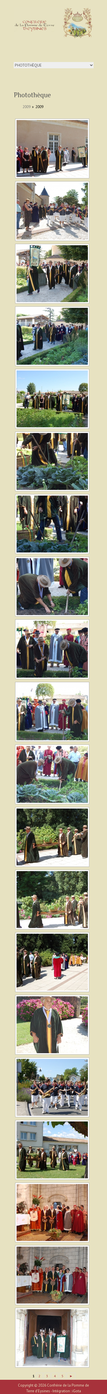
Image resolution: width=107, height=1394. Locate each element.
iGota (76, 1391)
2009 (27, 106)
